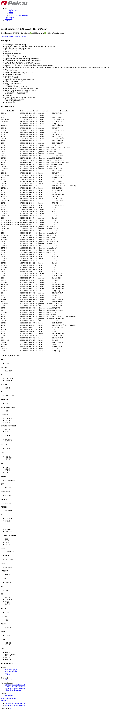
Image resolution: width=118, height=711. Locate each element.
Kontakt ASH (5, 700)
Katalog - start (13, 10)
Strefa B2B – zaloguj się (8, 698)
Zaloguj (11, 12)
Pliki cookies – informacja (13, 690)
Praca (6, 673)
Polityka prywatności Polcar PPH (15, 685)
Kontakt (7, 20)
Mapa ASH (8, 680)
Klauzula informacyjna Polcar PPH (16, 686)
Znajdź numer (9, 695)
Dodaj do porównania (7, 36)
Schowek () (9, 19)
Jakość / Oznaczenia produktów (18, 15)
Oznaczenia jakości (11, 671)
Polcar (11, 13)
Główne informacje (11, 669)
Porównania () (9, 17)
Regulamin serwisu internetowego (15, 688)
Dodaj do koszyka (20, 36)
